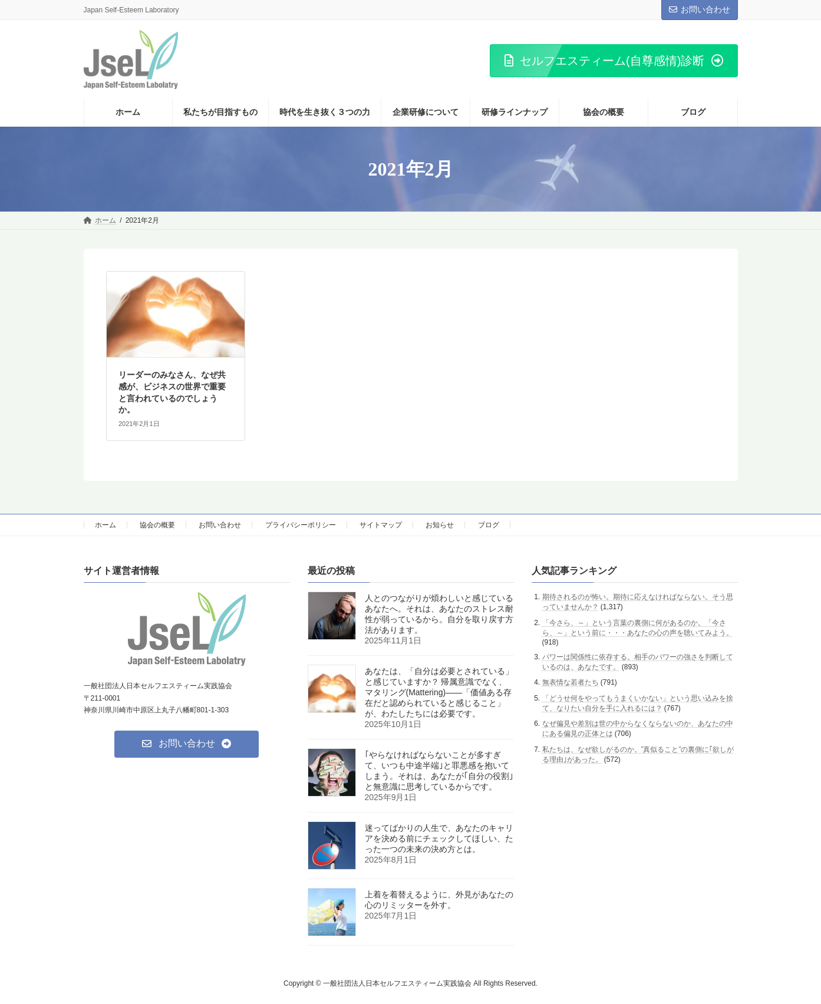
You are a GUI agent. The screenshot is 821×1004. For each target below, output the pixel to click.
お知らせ (440, 525)
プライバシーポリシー (300, 525)
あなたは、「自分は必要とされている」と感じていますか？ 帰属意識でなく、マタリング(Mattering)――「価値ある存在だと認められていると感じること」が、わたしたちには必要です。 (439, 693)
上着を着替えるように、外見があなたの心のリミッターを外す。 (439, 900)
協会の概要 (157, 525)
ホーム (105, 525)
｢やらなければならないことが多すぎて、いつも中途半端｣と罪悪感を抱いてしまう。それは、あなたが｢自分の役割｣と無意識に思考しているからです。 (439, 771)
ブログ (488, 525)
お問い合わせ (699, 9)
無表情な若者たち (570, 683)
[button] (614, 60)
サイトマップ (381, 525)
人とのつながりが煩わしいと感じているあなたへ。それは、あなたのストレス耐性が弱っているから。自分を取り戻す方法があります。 (439, 614)
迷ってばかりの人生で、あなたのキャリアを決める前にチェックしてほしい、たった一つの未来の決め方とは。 (439, 839)
